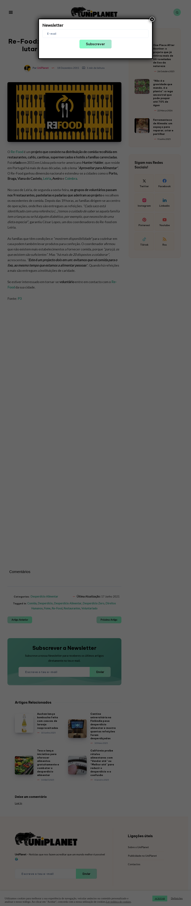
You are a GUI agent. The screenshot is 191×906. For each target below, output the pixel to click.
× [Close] (152, 19)
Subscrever (95, 44)
